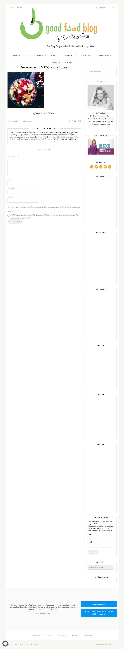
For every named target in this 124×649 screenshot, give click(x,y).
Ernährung (39, 55)
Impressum (98, 644)
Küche (53, 55)
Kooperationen (102, 55)
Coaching (85, 55)
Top (114, 644)
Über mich (56, 62)
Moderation (68, 55)
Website (10, 197)
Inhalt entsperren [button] (99, 604)
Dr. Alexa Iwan (26, 121)
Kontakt (68, 62)
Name (10, 180)
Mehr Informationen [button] (43, 613)
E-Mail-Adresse (13, 188)
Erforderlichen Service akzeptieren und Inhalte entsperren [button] (99, 612)
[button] (5, 643)
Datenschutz (107, 644)
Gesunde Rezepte (20, 55)
